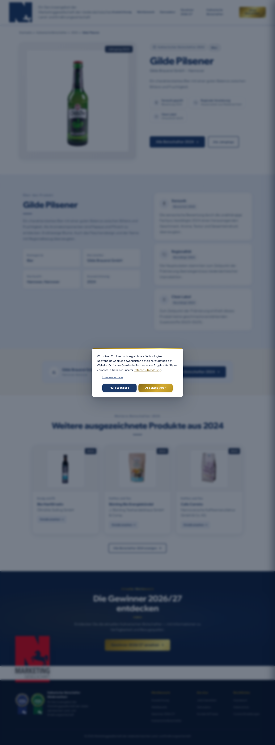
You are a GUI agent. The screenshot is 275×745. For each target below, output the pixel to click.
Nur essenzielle (119, 387)
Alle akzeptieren (155, 387)
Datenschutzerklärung (147, 370)
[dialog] (137, 372)
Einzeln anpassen (112, 377)
